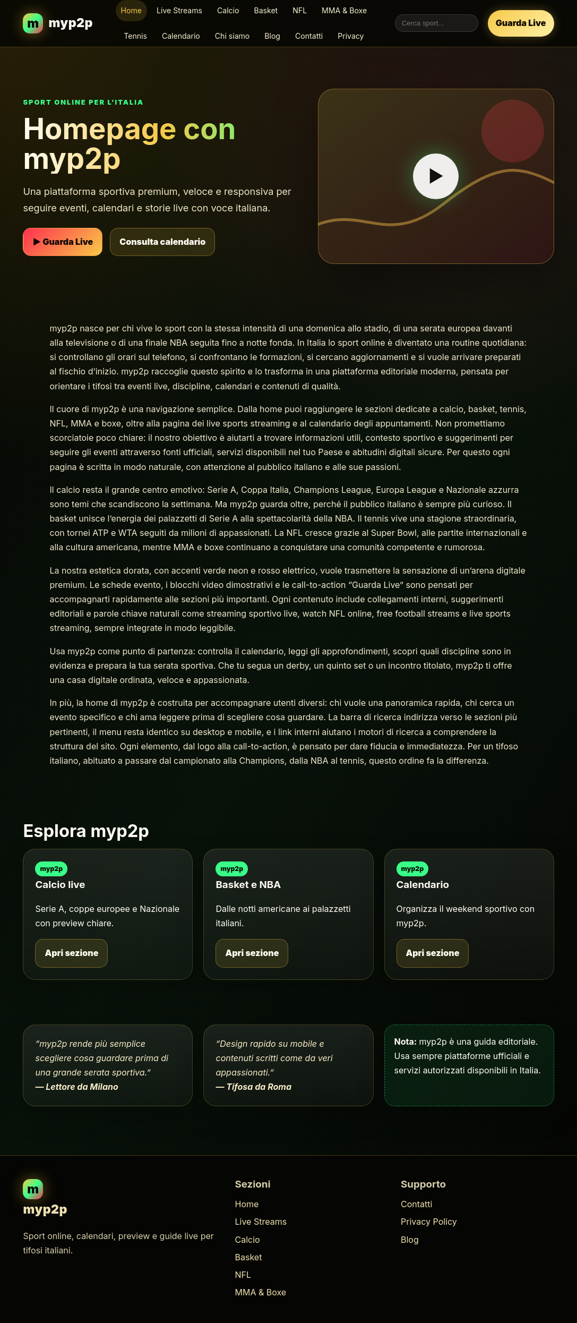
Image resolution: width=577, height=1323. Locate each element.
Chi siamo (232, 35)
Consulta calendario (162, 241)
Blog (272, 35)
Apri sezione (71, 953)
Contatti (309, 35)
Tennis (135, 35)
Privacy (351, 35)
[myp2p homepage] (58, 23)
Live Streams (179, 10)
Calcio (228, 10)
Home (131, 10)
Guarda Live (521, 23)
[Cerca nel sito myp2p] (436, 23)
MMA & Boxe (344, 10)
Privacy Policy (429, 1221)
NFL (299, 10)
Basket (266, 10)
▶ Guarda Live (62, 241)
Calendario (181, 35)
